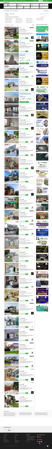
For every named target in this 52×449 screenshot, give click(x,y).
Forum (15, 438)
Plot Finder (11, 0)
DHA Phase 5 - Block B (8, 22)
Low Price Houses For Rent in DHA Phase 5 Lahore (25, 414)
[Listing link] (19, 33)
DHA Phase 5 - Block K (19, 18)
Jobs (4, 438)
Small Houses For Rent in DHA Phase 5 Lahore (9, 415)
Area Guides (15, 0)
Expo (15, 439)
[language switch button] (44, 0)
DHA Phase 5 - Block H (19, 22)
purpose (5, 4)
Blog (18, 0)
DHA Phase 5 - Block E (29, 18)
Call (27, 51)
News (15, 437)
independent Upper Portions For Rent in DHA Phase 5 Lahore (26, 413)
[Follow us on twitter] (38, 444)
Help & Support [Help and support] (5, 439)
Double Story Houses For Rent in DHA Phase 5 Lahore (41, 414)
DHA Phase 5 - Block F (29, 22)
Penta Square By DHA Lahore (9, 18)
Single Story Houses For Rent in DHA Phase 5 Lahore (10, 413)
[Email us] (31, 441)
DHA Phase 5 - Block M (40, 18)
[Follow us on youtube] (42, 442)
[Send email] (20, 38)
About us (5, 436)
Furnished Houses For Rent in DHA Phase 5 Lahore (41, 413)
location (19, 4)
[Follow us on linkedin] (40, 444)
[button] (5, 5)
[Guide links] (42, 29)
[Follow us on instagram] (40, 442)
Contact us (5, 437)
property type (32, 4)
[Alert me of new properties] (42, 34)
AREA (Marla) (41, 4)
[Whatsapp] (23, 38)
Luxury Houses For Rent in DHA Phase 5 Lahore (9, 414)
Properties (6, 0)
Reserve (22, 63)
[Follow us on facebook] (38, 442)
